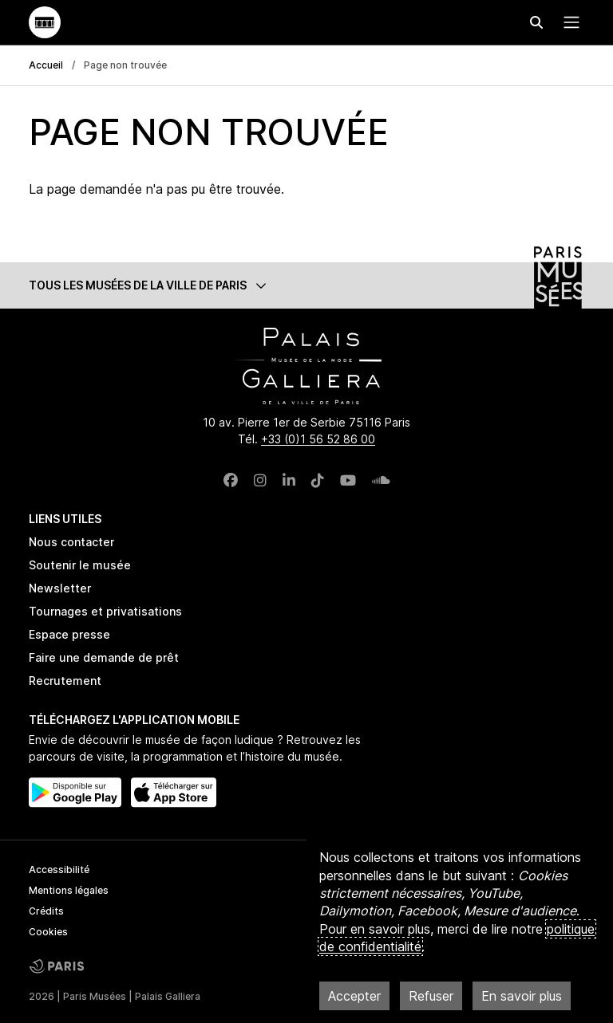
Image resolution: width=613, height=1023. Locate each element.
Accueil (46, 65)
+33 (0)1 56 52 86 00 (318, 439)
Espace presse (69, 634)
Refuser (431, 996)
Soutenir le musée (80, 565)
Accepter (354, 996)
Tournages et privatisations (105, 611)
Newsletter (60, 588)
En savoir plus (521, 996)
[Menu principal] (568, 22)
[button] (306, 285)
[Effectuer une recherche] (536, 22)
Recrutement (65, 680)
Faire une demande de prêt (104, 657)
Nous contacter (71, 542)
